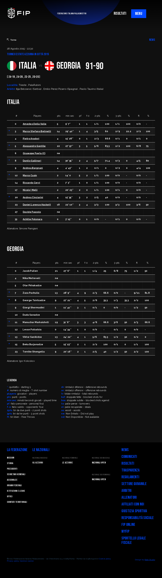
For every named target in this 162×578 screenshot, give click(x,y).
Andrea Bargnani (33, 168)
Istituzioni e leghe (16, 490)
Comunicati (129, 456)
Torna (11, 40)
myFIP (125, 531)
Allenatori (129, 497)
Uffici (9, 496)
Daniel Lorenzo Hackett (37, 204)
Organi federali (14, 485)
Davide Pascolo (32, 212)
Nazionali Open (99, 462)
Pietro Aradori (31, 138)
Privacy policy (13, 561)
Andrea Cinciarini (33, 197)
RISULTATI (120, 13)
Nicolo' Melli (30, 190)
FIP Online (128, 524)
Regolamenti (130, 477)
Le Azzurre (67, 462)
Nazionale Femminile (70, 458)
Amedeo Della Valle (35, 124)
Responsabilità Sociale (138, 517)
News (125, 449)
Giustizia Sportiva (134, 511)
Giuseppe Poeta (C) (34, 153)
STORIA (10, 463)
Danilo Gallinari (32, 160)
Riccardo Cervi (31, 182)
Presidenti (12, 468)
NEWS (152, 40)
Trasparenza (131, 470)
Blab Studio (150, 560)
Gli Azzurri (37, 462)
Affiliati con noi (133, 504)
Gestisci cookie (27, 561)
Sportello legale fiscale (134, 540)
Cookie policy (105, 559)
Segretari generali (16, 474)
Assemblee (12, 479)
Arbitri (126, 490)
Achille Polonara (32, 219)
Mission (10, 457)
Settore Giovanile (134, 483)
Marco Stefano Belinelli (37, 131)
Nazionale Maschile (40, 458)
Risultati (128, 463)
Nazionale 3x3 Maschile (101, 458)
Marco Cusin (30, 175)
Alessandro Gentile (34, 146)
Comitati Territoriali (17, 502)
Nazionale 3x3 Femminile (101, 475)
